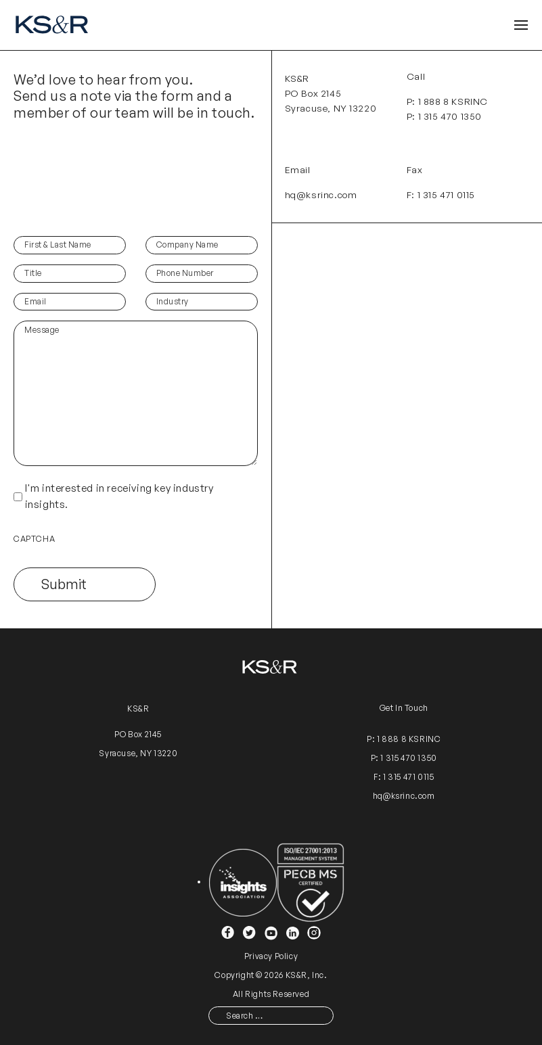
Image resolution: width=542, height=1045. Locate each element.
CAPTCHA (34, 539)
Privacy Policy (271, 956)
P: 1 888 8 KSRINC (447, 101)
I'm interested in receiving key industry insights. (119, 496)
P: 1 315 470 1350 (444, 116)
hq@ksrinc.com (321, 194)
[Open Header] (521, 25)
